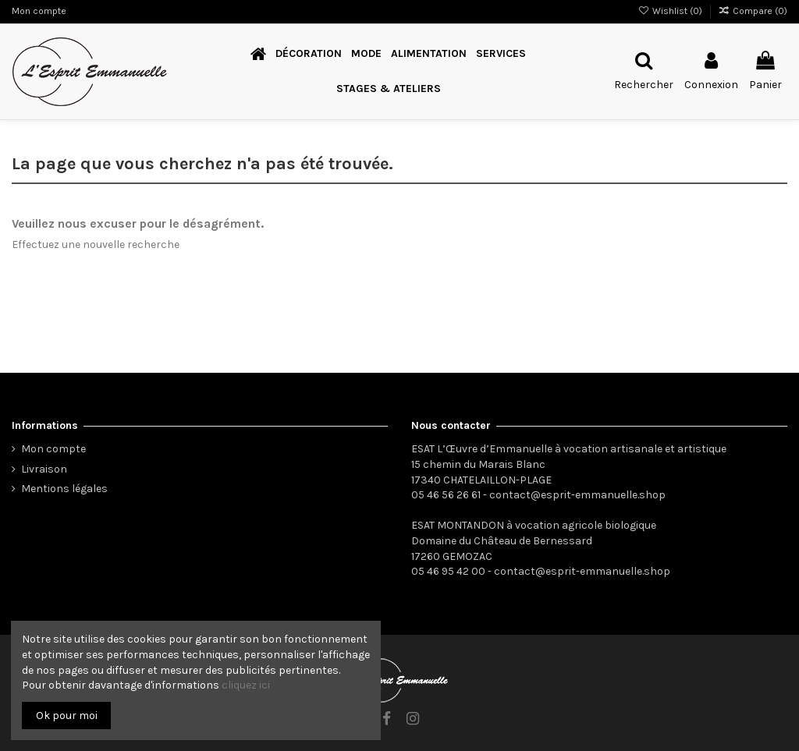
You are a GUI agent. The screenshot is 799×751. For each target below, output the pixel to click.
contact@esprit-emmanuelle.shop (577, 494)
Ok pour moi (67, 715)
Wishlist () (670, 10)
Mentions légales (64, 488)
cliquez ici (246, 685)
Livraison (44, 469)
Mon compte (39, 10)
